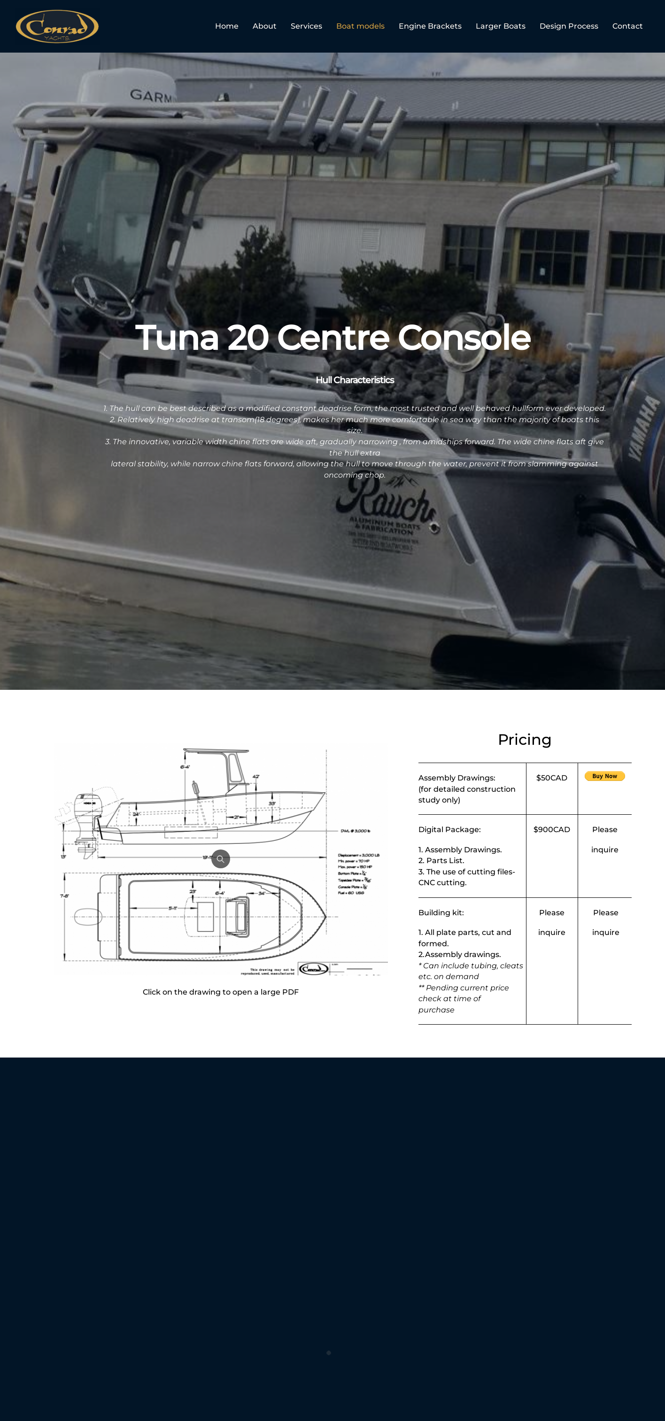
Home (227, 26)
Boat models (360, 26)
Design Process (569, 26)
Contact (627, 26)
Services (306, 26)
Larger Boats (501, 26)
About (265, 26)
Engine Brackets (430, 26)
